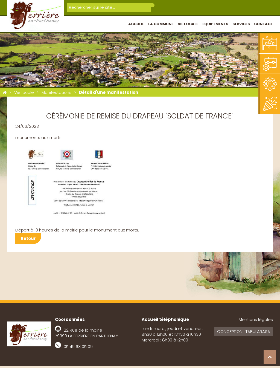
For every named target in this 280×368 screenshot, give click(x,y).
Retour (28, 240)
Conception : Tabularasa (243, 333)
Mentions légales (256, 321)
